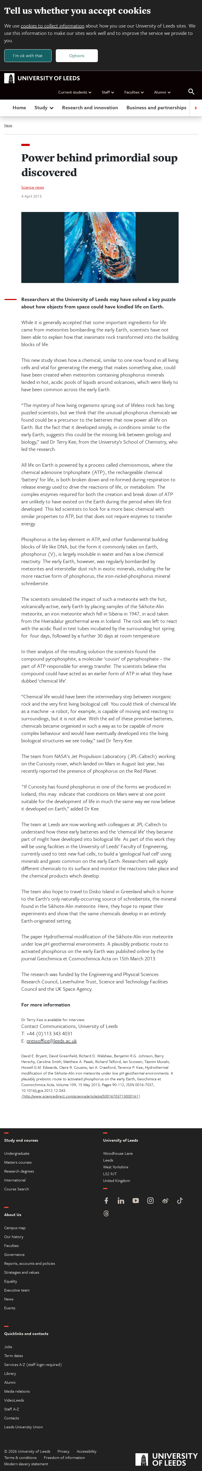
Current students (75, 92)
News (8, 125)
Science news (32, 187)
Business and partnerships (156, 107)
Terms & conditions (20, 1457)
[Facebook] (106, 1201)
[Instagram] (150, 1201)
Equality (10, 1281)
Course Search (16, 1189)
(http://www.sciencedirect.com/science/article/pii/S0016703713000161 (79, 1096)
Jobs (8, 1346)
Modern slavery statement (26, 1464)
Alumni (162, 92)
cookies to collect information (52, 25)
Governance (14, 1254)
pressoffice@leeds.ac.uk (52, 1040)
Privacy (63, 1451)
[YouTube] (136, 1201)
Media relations (17, 1391)
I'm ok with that (28, 55)
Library (10, 1373)
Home (19, 107)
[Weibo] (165, 1201)
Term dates (13, 1355)
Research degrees (19, 1171)
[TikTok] (180, 1201)
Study (44, 107)
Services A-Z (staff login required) (33, 1364)
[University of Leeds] (166, 1460)
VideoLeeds (14, 1400)
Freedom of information (64, 1457)
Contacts (11, 1418)
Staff (108, 92)
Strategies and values (21, 1272)
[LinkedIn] (121, 1201)
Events (9, 1308)
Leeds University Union (23, 1427)
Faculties (134, 92)
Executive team (16, 1290)
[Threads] (106, 1214)
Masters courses (18, 1162)
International (15, 1180)
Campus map (15, 1227)
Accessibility (87, 1451)
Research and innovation (90, 107)
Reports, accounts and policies (29, 1263)
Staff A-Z (11, 1409)
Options (76, 55)
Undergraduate (16, 1153)
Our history (13, 1236)
